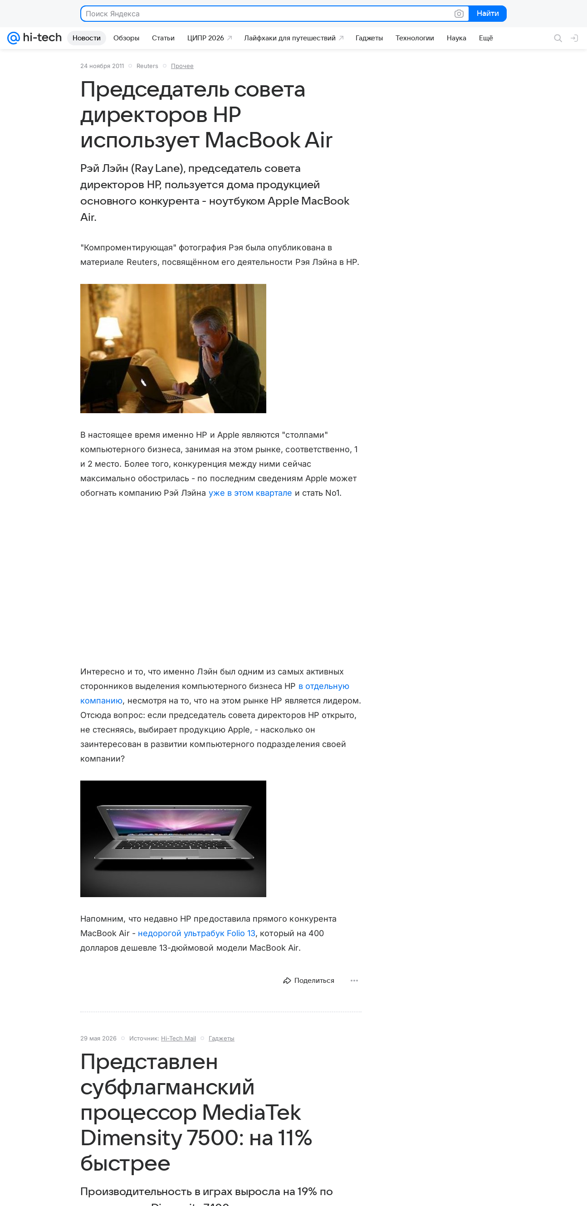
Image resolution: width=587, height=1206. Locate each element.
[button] (173, 348)
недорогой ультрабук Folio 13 (197, 933)
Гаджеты (222, 1038)
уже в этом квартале (251, 493)
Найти (487, 14)
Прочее (182, 65)
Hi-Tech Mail (178, 1038)
